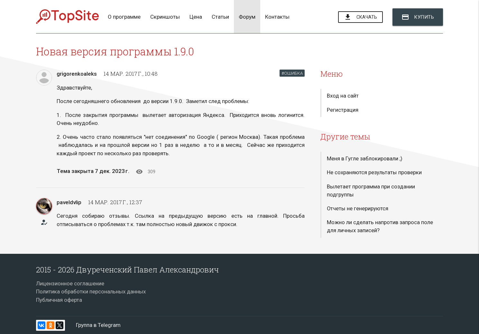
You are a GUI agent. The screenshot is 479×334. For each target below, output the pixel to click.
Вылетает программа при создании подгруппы (371, 191)
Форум (247, 17)
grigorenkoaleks (77, 74)
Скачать (360, 17)
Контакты (277, 17)
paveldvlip (69, 202)
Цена (195, 17)
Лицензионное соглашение (70, 283)
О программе (124, 17)
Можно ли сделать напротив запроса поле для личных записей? (380, 228)
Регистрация (342, 110)
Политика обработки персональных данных (91, 291)
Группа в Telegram (98, 325)
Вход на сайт (343, 96)
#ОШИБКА (292, 73)
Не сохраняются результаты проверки (374, 173)
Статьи (220, 17)
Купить (417, 17)
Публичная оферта (59, 300)
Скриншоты (165, 17)
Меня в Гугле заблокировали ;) (365, 159)
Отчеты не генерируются (358, 210)
